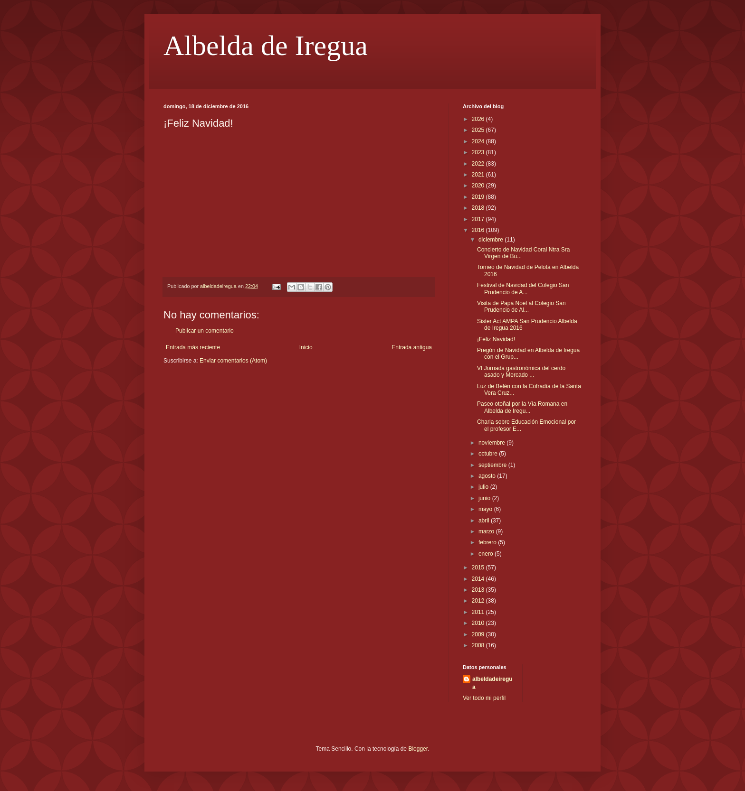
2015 (479, 567)
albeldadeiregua (492, 683)
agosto (487, 476)
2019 (479, 197)
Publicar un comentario (204, 330)
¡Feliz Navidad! (496, 339)
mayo (486, 509)
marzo (487, 531)
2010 (479, 623)
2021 (479, 174)
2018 (479, 208)
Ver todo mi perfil (484, 698)
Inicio (306, 347)
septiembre (493, 465)
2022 (479, 163)
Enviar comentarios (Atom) (233, 360)
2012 (479, 600)
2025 (479, 130)
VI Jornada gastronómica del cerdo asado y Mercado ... (521, 371)
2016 (479, 230)
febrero (488, 542)
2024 (479, 141)
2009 (479, 634)
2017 (479, 219)
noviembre (492, 442)
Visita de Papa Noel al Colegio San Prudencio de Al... (521, 306)
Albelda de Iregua (265, 45)
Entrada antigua (412, 347)
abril (484, 520)
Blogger (418, 748)
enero (486, 553)
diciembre (491, 239)
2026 (479, 119)
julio (484, 487)
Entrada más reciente (193, 347)
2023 (479, 152)
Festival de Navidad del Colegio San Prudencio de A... (523, 288)
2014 (479, 579)
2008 (479, 645)
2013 (479, 589)
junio (485, 498)
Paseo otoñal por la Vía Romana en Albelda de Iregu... (522, 407)
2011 (479, 612)
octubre (488, 453)
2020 (479, 185)
